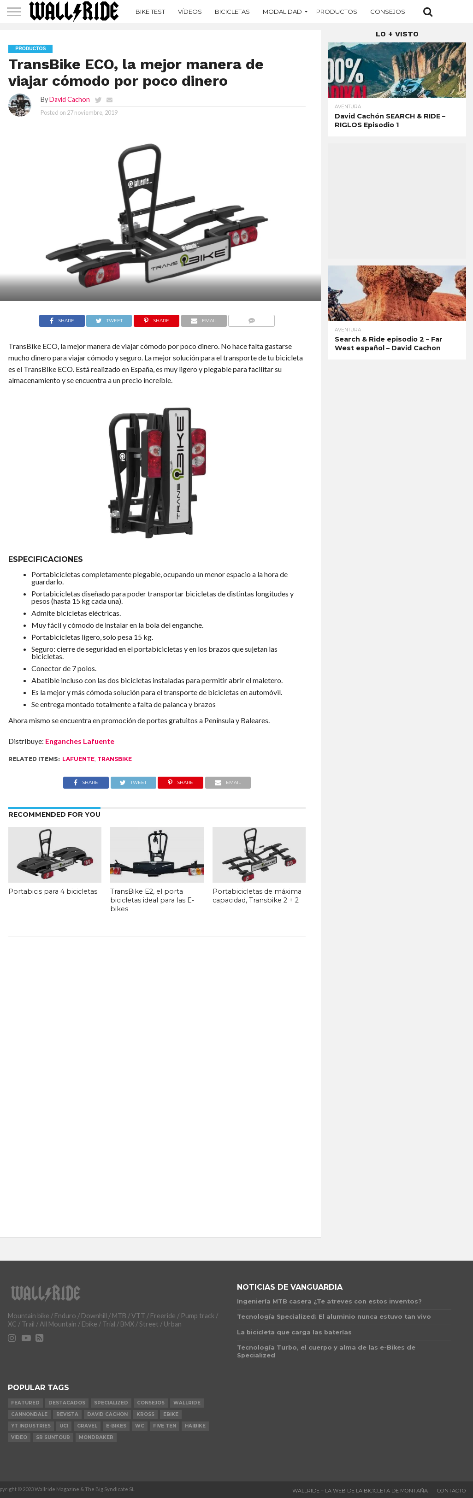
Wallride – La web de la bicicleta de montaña (360, 1490)
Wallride (187, 1403)
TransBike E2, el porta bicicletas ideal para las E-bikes (152, 900)
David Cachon (69, 99)
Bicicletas (232, 11)
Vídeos (190, 11)
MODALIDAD (282, 11)
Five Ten (164, 1426)
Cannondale (29, 1414)
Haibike (195, 1426)
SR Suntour (53, 1437)
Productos (336, 11)
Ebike (170, 1414)
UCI (63, 1426)
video (19, 1437)
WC (139, 1426)
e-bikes (116, 1426)
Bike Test (150, 11)
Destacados (66, 1403)
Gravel (87, 1426)
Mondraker (96, 1437)
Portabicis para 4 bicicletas (52, 891)
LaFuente (78, 758)
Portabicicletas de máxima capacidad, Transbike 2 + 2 (257, 895)
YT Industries (31, 1426)
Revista (67, 1414)
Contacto (451, 1490)
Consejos (387, 11)
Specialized (111, 1403)
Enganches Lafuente (79, 741)
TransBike (114, 758)
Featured (25, 1403)
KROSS (145, 1414)
